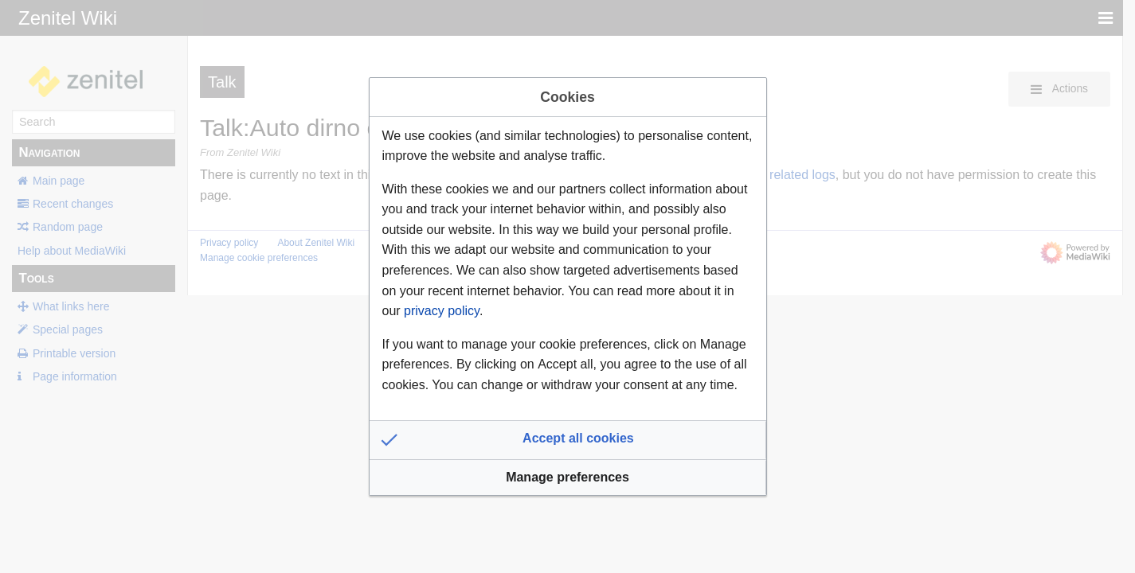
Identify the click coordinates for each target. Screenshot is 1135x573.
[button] (568, 440)
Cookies (567, 97)
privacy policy (441, 311)
